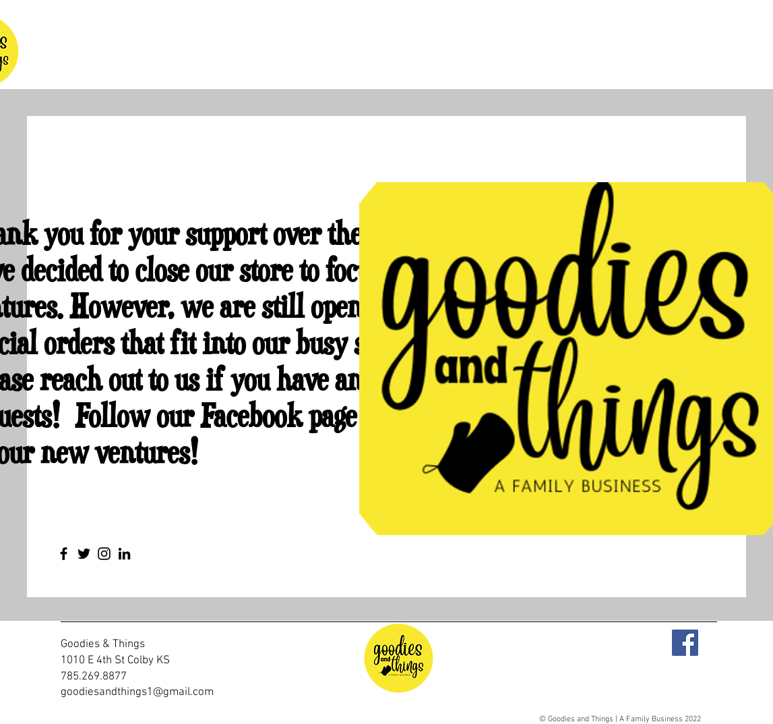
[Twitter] (83, 553)
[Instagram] (104, 553)
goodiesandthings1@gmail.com (137, 692)
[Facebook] (63, 553)
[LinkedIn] (124, 553)
